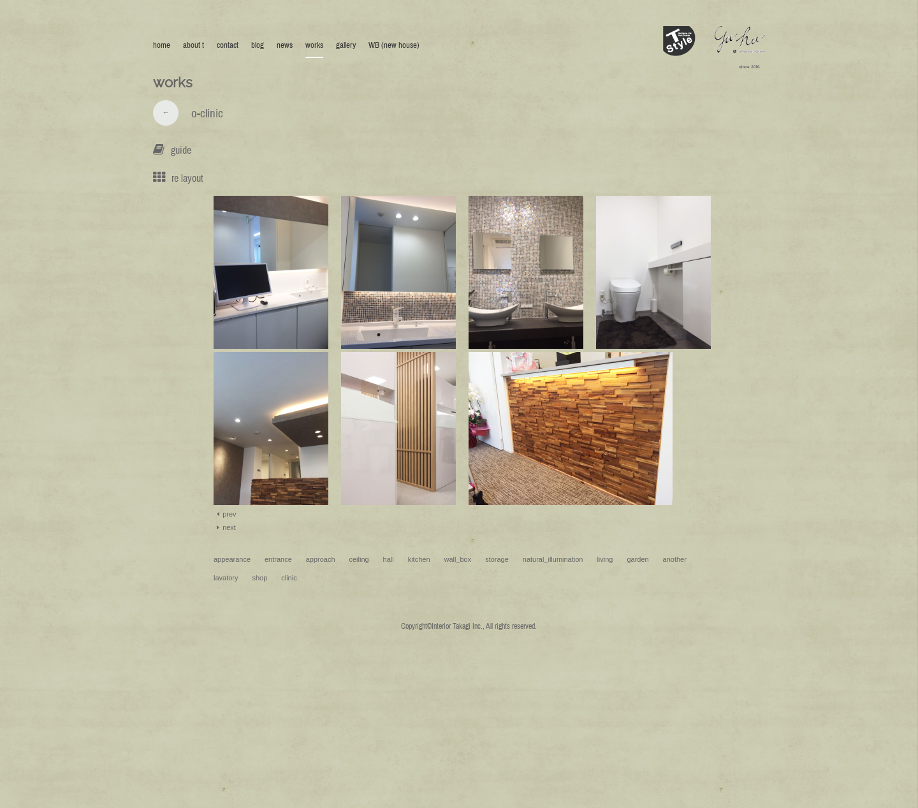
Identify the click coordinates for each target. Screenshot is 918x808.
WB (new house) (393, 45)
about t (193, 45)
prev (225, 514)
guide (181, 150)
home (161, 45)
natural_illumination (553, 559)
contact (227, 45)
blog (257, 45)
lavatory (226, 578)
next (225, 527)
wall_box (457, 559)
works (314, 45)
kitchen (419, 559)
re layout (187, 178)
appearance (232, 559)
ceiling (359, 559)
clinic (288, 578)
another (675, 559)
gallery (346, 45)
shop (259, 578)
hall (388, 559)
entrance (278, 559)
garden (637, 559)
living (605, 559)
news (285, 45)
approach (320, 559)
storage (497, 559)
